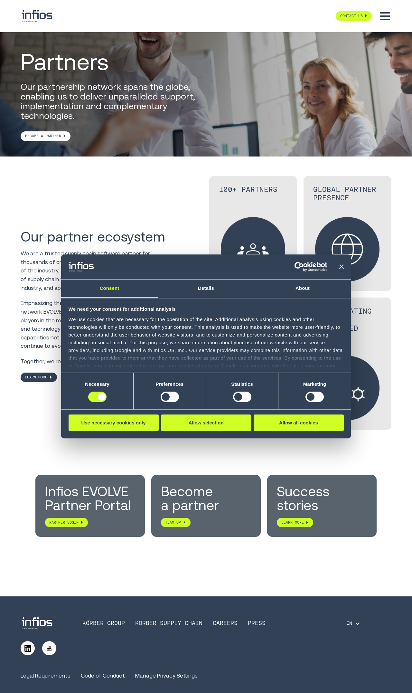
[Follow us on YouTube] (49, 648)
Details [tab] (206, 288)
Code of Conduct (103, 675)
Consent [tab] (109, 288)
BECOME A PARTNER (43, 136)
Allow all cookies (298, 422)
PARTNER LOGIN (64, 522)
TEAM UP (173, 522)
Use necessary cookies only (113, 422)
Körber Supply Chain (168, 623)
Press (257, 623)
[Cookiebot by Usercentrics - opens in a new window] (299, 267)
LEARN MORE (36, 377)
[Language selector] (353, 623)
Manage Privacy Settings (166, 675)
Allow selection (205, 422)
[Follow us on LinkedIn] (28, 648)
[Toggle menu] (385, 16)
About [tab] (302, 288)
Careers (225, 623)
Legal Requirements (45, 675)
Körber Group (103, 623)
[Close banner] (341, 267)
